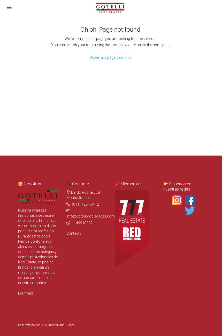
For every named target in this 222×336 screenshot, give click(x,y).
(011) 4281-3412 (85, 204)
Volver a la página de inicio (111, 57)
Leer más (25, 293)
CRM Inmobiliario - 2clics (58, 325)
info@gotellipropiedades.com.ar (92, 216)
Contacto (74, 233)
